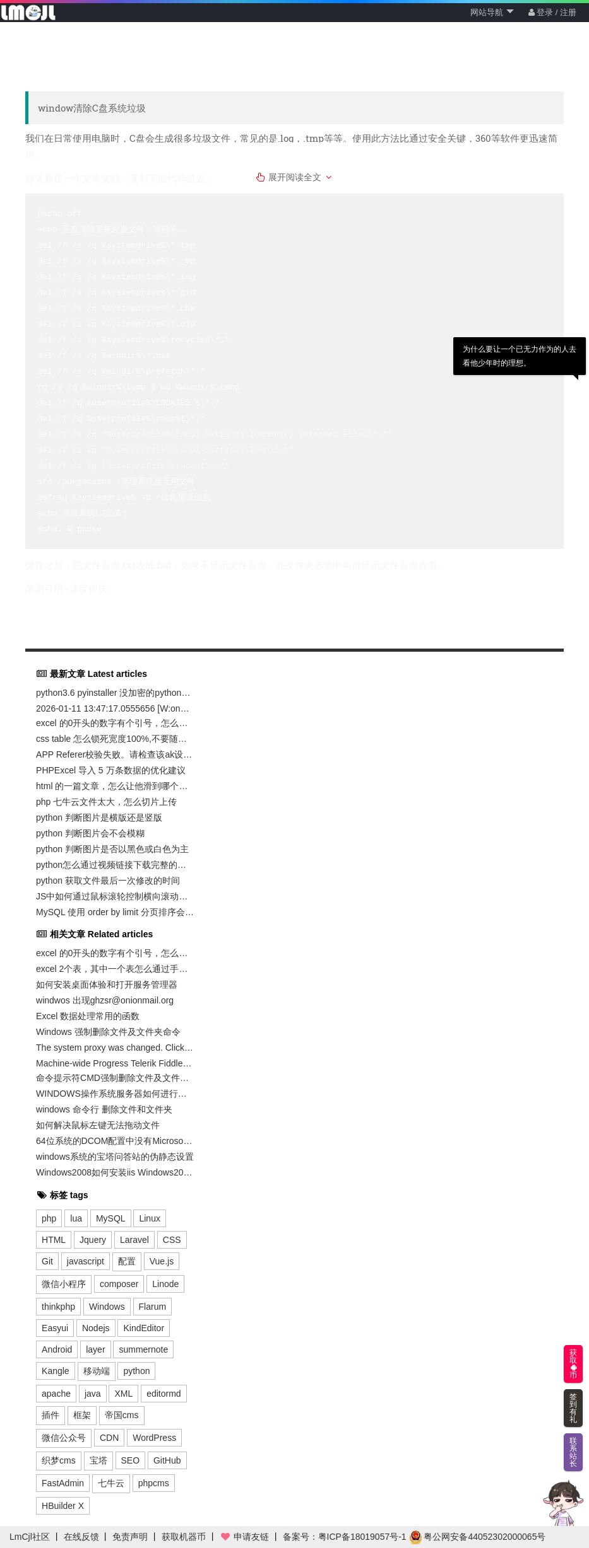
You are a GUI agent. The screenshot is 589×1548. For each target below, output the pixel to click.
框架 (82, 1415)
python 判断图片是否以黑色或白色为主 (112, 849)
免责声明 (130, 1537)
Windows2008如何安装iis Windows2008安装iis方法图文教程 (115, 1172)
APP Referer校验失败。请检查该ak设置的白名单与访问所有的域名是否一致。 (115, 754)
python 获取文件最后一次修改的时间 (108, 880)
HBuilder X (63, 1506)
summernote (143, 1349)
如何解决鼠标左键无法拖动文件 (98, 1125)
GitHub (167, 1460)
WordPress (154, 1438)
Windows (107, 1307)
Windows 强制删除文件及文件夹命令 (108, 1032)
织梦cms (59, 1460)
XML (123, 1394)
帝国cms (122, 1415)
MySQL (111, 1218)
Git (47, 1261)
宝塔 (98, 1460)
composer (119, 1284)
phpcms (153, 1483)
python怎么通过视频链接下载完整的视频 (115, 865)
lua (76, 1218)
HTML (54, 1240)
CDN (109, 1438)
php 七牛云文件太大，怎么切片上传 (106, 802)
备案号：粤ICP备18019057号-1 (345, 1537)
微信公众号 (64, 1438)
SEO (130, 1460)
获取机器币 (184, 1537)
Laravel (134, 1240)
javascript (85, 1261)
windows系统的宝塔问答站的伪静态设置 (115, 1157)
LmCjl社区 (29, 1537)
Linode (165, 1284)
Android (57, 1349)
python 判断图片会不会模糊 (90, 833)
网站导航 (492, 12)
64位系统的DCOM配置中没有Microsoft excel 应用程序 (115, 1141)
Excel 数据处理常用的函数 (88, 1016)
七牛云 (111, 1483)
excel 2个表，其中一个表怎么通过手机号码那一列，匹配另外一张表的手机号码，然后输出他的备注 (115, 969)
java (93, 1394)
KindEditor (143, 1328)
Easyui (55, 1328)
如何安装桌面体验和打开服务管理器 (106, 984)
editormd (163, 1394)
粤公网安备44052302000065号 (477, 1537)
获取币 (573, 1364)
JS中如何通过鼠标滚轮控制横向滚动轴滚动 (115, 896)
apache (56, 1394)
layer (95, 1349)
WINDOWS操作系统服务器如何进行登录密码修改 (115, 1094)
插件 (50, 1415)
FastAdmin (63, 1483)
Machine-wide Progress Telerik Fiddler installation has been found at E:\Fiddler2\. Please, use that (115, 1063)
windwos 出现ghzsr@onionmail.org (105, 1000)
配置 (127, 1261)
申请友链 (244, 1537)
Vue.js (162, 1261)
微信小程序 (64, 1284)
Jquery (93, 1240)
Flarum (153, 1307)
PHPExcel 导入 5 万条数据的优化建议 (110, 770)
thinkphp (58, 1307)
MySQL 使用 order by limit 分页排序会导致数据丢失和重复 (115, 912)
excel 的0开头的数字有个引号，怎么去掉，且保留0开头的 (115, 723)
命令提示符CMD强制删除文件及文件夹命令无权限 (115, 1078)
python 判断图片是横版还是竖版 (99, 817)
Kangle (55, 1371)
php (49, 1218)
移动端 (96, 1371)
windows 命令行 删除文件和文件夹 (104, 1109)
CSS (172, 1240)
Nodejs (96, 1328)
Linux (149, 1218)
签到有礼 (573, 1408)
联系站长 (573, 1452)
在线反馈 (81, 1537)
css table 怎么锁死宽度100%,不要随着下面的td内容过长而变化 (115, 739)
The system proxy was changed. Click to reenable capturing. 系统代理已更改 (115, 1048)
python (136, 1371)
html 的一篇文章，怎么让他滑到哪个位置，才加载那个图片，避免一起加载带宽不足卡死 (115, 786)
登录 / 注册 (552, 12)
